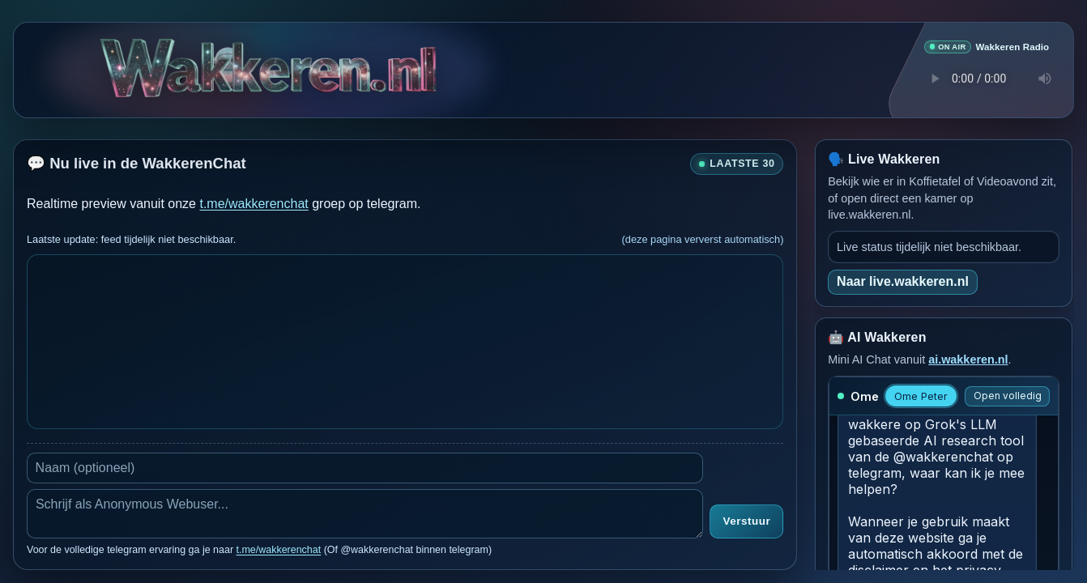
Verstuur (746, 521)
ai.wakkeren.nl (968, 358)
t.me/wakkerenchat (253, 203)
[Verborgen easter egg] (226, 56)
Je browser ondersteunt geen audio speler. (986, 78)
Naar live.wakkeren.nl (903, 280)
